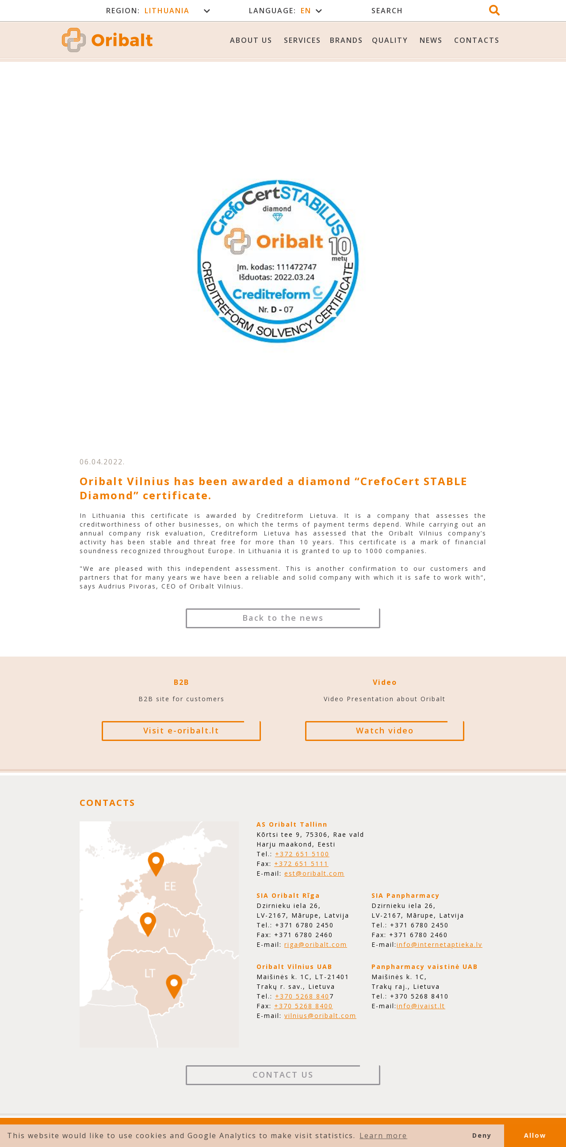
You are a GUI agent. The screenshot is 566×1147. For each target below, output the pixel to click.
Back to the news (283, 617)
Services (302, 40)
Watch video (385, 730)
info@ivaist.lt (421, 1006)
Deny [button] (482, 1135)
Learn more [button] (383, 1135)
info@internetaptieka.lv (439, 944)
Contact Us (283, 1074)
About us (251, 40)
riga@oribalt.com (315, 944)
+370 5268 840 (302, 996)
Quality (390, 40)
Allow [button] (535, 1135)
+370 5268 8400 (303, 1006)
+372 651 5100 (302, 854)
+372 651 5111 (301, 863)
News (431, 40)
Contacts (477, 40)
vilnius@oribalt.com (320, 1015)
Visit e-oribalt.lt (181, 730)
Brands (346, 40)
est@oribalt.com (314, 873)
